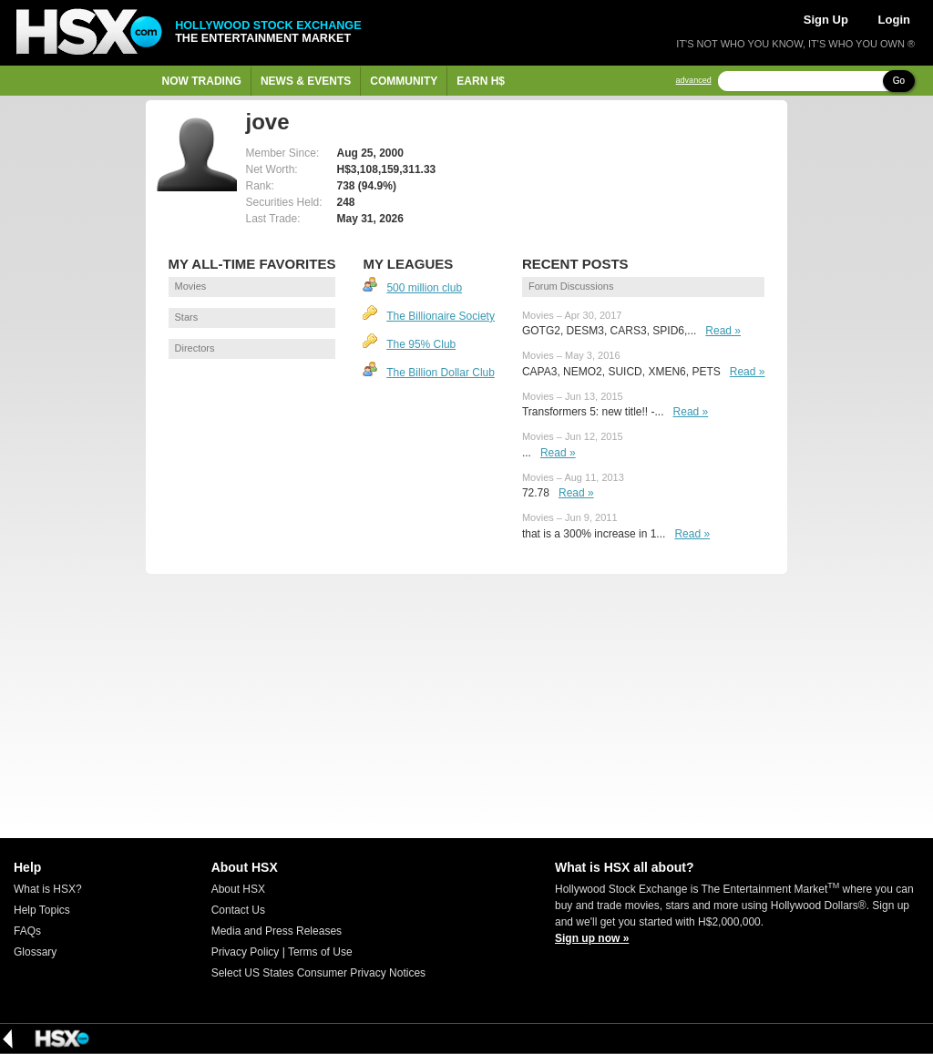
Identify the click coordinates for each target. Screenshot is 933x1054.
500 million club (424, 287)
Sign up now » (592, 938)
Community (403, 81)
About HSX (238, 889)
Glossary (35, 952)
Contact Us (238, 910)
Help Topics (42, 910)
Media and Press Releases (276, 931)
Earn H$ (480, 81)
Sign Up (826, 19)
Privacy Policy (245, 952)
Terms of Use (320, 952)
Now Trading (201, 81)
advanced (694, 81)
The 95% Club (421, 344)
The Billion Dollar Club (440, 372)
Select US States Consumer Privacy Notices (318, 973)
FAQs (27, 931)
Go (899, 81)
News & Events (306, 81)
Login (894, 19)
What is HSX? (48, 889)
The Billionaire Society (440, 316)
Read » (723, 330)
